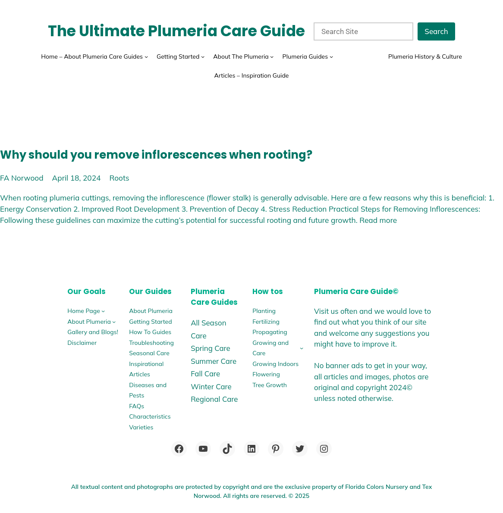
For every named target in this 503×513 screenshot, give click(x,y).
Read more (378, 220)
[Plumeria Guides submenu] (331, 56)
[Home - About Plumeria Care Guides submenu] (146, 56)
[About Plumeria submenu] (114, 321)
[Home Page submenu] (103, 311)
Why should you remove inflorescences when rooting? (156, 155)
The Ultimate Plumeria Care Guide (176, 31)
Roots (119, 177)
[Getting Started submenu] (202, 56)
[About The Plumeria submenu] (272, 56)
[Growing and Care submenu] (301, 348)
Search (436, 31)
